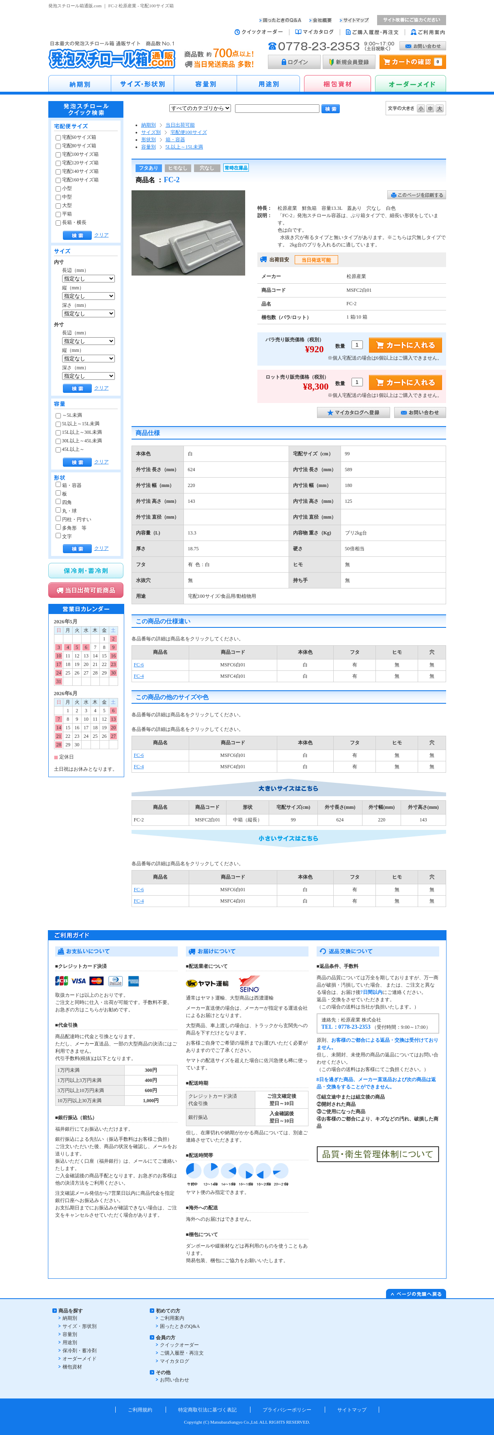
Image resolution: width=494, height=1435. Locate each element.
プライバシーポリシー (287, 1410)
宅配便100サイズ (188, 132)
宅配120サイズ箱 (77, 163)
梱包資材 (72, 1367)
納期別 (148, 125)
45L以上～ (70, 449)
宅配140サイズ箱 (77, 171)
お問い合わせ (174, 1380)
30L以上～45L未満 (79, 441)
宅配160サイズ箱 (77, 180)
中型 (64, 197)
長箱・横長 (71, 222)
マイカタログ (174, 1361)
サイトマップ (352, 1410)
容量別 (148, 147)
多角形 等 (71, 528)
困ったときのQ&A (180, 1326)
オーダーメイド (80, 1359)
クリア (101, 235)
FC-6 (139, 665)
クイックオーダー (179, 1345)
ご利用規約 (140, 1410)
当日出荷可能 (180, 125)
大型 (64, 205)
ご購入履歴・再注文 (182, 1353)
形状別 (148, 139)
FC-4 (139, 676)
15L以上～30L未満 (79, 432)
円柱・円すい (73, 519)
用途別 (70, 1342)
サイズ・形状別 (80, 1326)
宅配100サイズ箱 (77, 154)
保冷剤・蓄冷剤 (80, 1350)
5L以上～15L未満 (78, 424)
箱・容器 (69, 485)
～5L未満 (69, 415)
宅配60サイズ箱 (76, 137)
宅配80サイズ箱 (76, 146)
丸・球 (66, 511)
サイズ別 (151, 132)
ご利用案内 (172, 1318)
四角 (64, 502)
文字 (64, 536)
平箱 (64, 214)
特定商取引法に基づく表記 (207, 1410)
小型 (64, 188)
